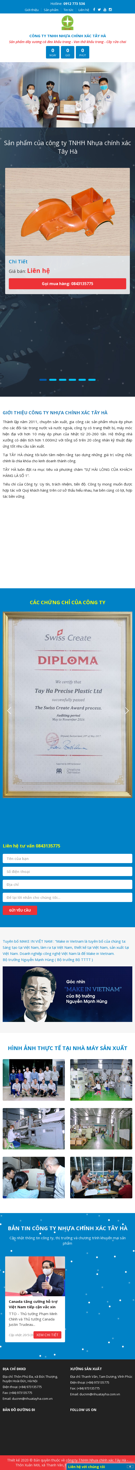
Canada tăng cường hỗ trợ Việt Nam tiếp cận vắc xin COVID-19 (33, 1307)
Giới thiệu (32, 10)
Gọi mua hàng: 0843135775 (67, 283)
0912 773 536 (74, 3)
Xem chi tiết (47, 1334)
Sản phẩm (51, 10)
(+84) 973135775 (30, 1387)
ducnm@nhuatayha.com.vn (32, 1398)
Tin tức (68, 10)
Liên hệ (84, 10)
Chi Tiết (18, 261)
